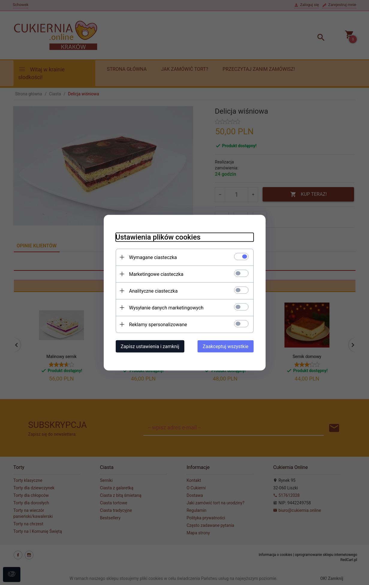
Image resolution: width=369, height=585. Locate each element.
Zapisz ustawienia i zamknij (150, 346)
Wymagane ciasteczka (153, 257)
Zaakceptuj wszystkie (225, 346)
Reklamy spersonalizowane (158, 324)
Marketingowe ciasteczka (156, 274)
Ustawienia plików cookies (158, 237)
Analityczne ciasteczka (153, 291)
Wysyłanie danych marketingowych (166, 307)
